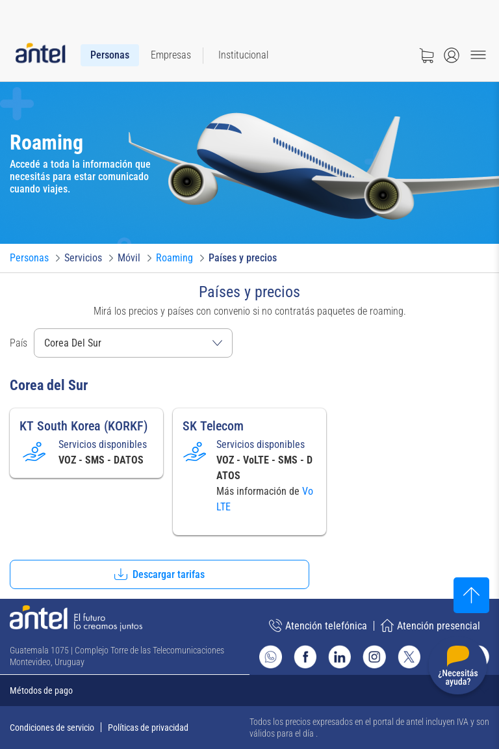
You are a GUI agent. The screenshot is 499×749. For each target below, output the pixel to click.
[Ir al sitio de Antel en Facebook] (305, 656)
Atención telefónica (318, 625)
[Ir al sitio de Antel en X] (409, 656)
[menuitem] (110, 55)
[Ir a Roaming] (174, 258)
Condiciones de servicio (52, 727)
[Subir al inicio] (471, 595)
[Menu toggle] (478, 55)
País (18, 343)
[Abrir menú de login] (451, 55)
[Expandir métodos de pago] (249, 690)
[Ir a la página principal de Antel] (76, 618)
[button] (159, 574)
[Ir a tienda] (426, 55)
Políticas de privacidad (148, 727)
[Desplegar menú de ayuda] (457, 668)
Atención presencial (430, 625)
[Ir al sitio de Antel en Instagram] (374, 656)
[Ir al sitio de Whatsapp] (270, 656)
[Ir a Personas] (29, 258)
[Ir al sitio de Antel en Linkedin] (339, 656)
